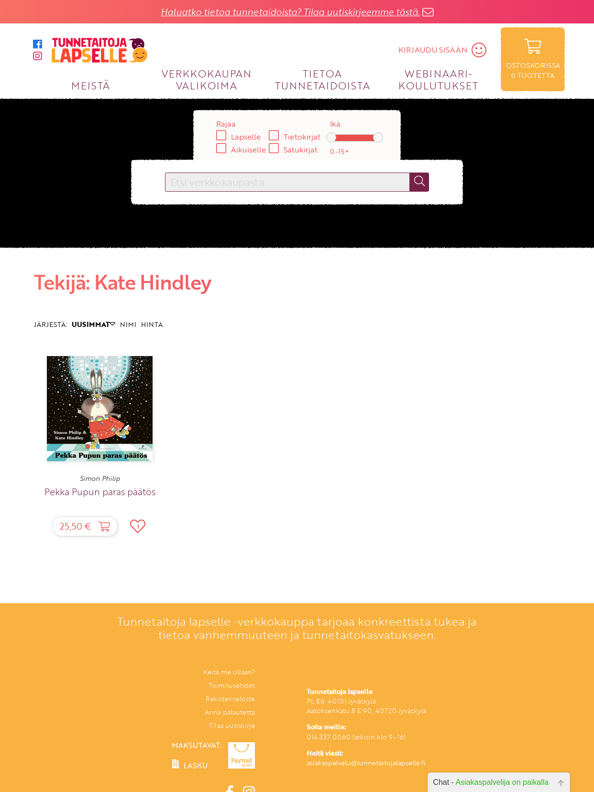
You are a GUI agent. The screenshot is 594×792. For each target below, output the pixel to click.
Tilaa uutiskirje (232, 725)
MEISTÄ (90, 85)
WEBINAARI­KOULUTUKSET (438, 79)
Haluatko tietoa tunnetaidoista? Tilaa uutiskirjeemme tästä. (290, 12)
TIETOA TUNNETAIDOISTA (322, 79)
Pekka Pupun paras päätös (99, 491)
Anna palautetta (230, 712)
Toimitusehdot (232, 685)
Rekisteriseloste (230, 699)
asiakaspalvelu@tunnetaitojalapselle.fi (366, 763)
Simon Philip (100, 478)
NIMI (128, 324)
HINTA (152, 324)
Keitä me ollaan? (229, 672)
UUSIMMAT (93, 324)
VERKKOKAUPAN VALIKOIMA (207, 79)
